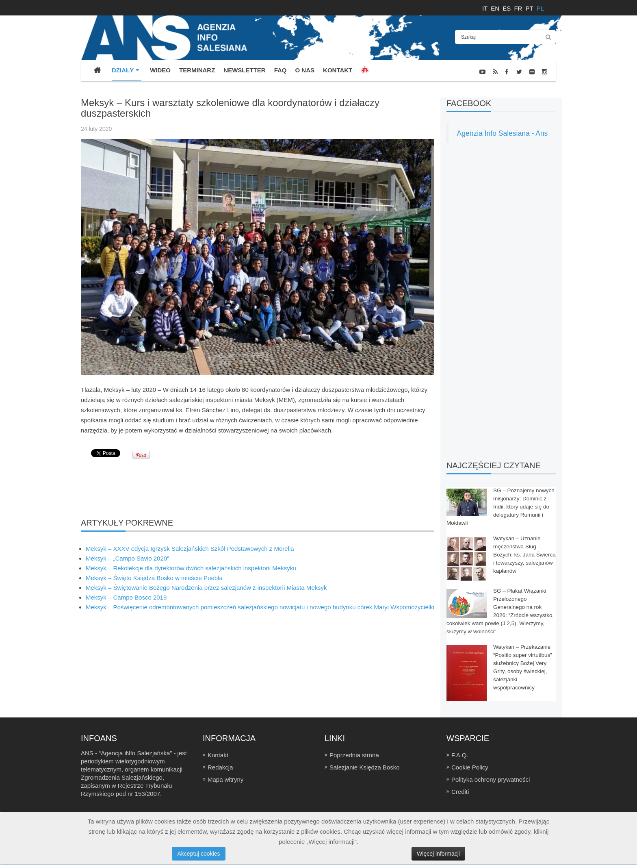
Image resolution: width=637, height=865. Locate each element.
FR (519, 8)
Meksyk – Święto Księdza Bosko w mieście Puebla (154, 577)
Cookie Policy (469, 767)
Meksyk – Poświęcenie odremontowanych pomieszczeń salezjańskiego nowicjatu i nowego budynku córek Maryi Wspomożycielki (260, 607)
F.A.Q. (459, 755)
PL (540, 8)
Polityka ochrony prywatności (490, 779)
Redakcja (220, 767)
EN (496, 8)
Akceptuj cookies (198, 853)
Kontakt (218, 755)
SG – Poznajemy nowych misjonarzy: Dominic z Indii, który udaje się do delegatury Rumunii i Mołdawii (500, 506)
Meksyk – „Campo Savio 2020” (127, 558)
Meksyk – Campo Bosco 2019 (126, 597)
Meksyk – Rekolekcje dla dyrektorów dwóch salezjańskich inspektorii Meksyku (191, 568)
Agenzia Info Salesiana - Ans (502, 133)
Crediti (460, 791)
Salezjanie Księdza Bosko (364, 767)
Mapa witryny (225, 779)
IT (485, 8)
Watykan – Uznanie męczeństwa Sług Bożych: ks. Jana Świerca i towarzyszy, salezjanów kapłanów (524, 554)
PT (530, 8)
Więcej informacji (438, 853)
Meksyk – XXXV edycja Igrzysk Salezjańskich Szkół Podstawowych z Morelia (190, 548)
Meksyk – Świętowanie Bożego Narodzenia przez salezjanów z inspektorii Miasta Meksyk (206, 587)
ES (507, 8)
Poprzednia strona (354, 755)
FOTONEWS (541, 93)
